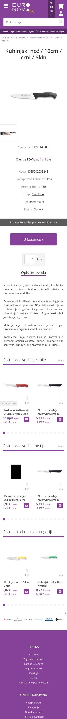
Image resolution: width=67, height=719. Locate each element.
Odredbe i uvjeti (33, 712)
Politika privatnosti (34, 716)
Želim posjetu (42, 31)
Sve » (61, 360)
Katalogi (33, 673)
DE (51, 15)
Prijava (59, 17)
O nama (4, 31)
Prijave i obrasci (33, 668)
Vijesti (31, 31)
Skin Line (38, 194)
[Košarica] (60, 6)
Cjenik (33, 678)
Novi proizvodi (33, 702)
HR (51, 7)
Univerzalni (36, 202)
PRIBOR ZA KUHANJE (15, 37)
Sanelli (38, 209)
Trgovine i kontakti (18, 31)
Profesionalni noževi (39, 37)
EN (51, 11)
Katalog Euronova (33, 663)
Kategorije (33, 707)
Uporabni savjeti (57, 31)
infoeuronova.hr (38, 682)
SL (51, 3)
